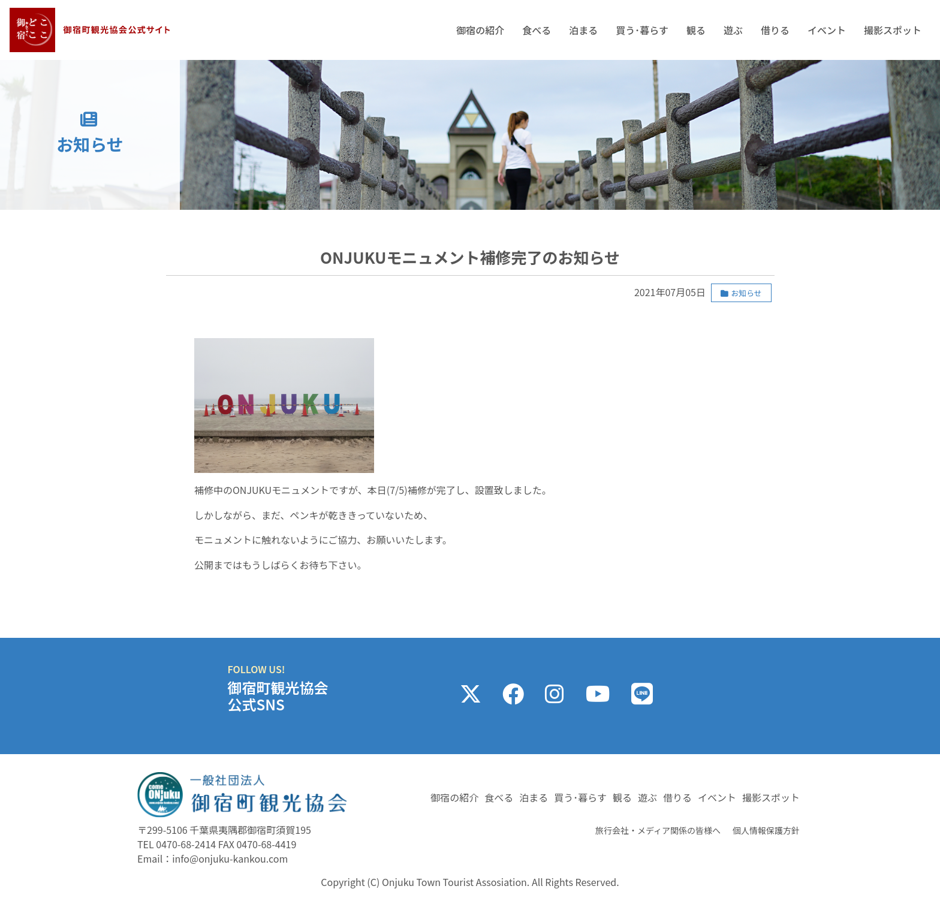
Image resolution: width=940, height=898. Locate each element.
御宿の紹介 (480, 30)
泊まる (583, 30)
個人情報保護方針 (766, 830)
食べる (536, 30)
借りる (775, 30)
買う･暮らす (642, 30)
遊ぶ (733, 30)
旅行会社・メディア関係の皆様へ (658, 830)
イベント (827, 30)
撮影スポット (892, 30)
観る (696, 30)
